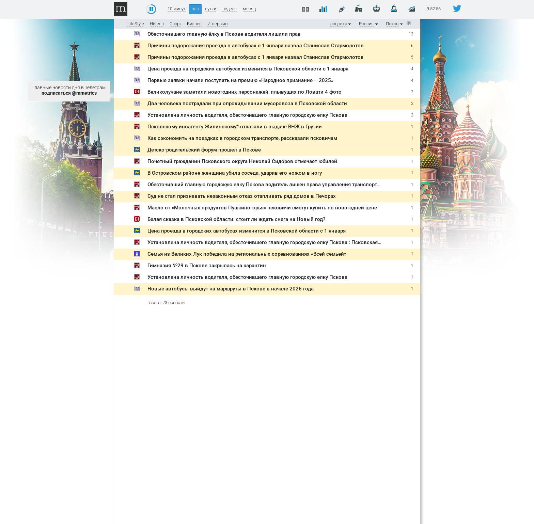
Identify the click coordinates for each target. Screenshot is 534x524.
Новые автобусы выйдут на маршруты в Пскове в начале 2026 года (230, 289)
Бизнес (194, 23)
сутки (210, 8)
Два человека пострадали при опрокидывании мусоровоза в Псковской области (247, 103)
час (195, 8)
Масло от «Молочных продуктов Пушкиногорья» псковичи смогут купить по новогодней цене (262, 208)
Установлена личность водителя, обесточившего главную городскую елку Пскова (247, 115)
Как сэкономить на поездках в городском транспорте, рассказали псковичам (242, 138)
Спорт (175, 23)
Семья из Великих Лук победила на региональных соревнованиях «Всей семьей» (246, 254)
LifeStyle (135, 23)
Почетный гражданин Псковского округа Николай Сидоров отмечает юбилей (242, 161)
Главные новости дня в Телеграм (69, 90)
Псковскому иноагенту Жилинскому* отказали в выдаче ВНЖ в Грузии (234, 127)
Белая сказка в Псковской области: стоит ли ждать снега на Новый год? (236, 219)
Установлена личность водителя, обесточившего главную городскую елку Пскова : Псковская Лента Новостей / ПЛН (291, 242)
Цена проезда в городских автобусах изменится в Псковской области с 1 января (246, 231)
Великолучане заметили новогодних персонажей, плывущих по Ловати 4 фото (244, 92)
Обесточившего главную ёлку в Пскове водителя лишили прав (224, 34)
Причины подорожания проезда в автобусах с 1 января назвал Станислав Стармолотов (255, 46)
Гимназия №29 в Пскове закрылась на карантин (206, 266)
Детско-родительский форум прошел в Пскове (204, 150)
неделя (229, 8)
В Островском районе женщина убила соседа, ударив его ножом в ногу (234, 173)
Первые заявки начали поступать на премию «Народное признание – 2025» (240, 80)
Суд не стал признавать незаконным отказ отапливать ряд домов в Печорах (241, 196)
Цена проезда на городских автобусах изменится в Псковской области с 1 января (247, 69)
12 (411, 34)
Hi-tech (157, 23)
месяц (249, 8)
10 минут (177, 8)
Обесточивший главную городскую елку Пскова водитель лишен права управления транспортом (265, 184)
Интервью (217, 23)
